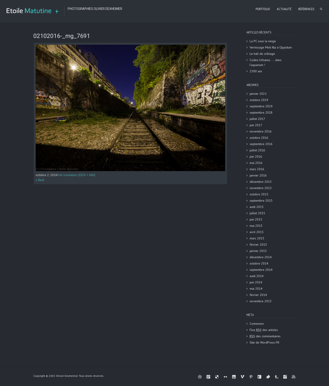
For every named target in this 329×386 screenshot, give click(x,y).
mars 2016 (257, 169)
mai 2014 (256, 289)
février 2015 (258, 245)
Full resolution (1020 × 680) (76, 175)
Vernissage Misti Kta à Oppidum (271, 47)
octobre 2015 (259, 194)
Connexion (257, 324)
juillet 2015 (257, 213)
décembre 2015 (261, 182)
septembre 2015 (261, 201)
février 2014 (258, 295)
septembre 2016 (261, 144)
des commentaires (265, 336)
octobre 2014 (259, 263)
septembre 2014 (261, 270)
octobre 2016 (259, 138)
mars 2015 (257, 238)
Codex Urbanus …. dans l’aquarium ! (265, 62)
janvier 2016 (258, 175)
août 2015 (257, 207)
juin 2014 (256, 282)
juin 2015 (256, 219)
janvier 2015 (258, 251)
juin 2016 (256, 156)
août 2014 (257, 276)
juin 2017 (256, 125)
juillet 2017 (257, 119)
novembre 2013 (261, 301)
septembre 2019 (261, 106)
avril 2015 (257, 232)
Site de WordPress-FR (264, 342)
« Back (40, 180)
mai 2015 (256, 226)
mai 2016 (256, 163)
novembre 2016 (261, 131)
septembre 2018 (261, 112)
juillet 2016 (257, 150)
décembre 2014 (261, 257)
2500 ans (256, 71)
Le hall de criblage (262, 54)
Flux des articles (264, 330)
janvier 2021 (258, 94)
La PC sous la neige (263, 41)
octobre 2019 (259, 100)
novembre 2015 (261, 188)
